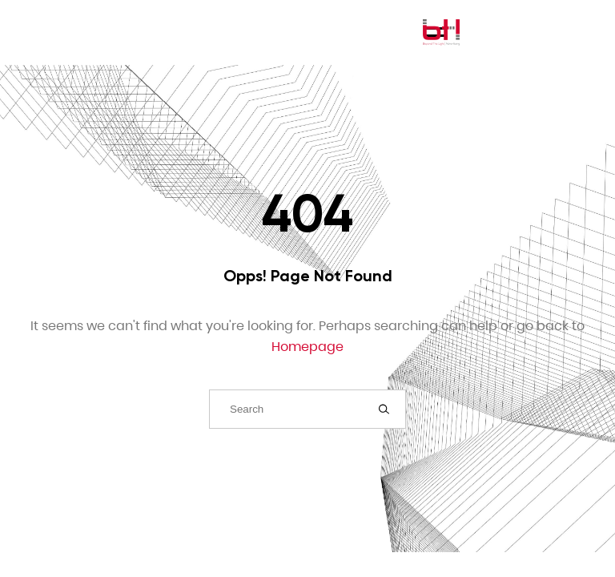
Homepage (307, 346)
